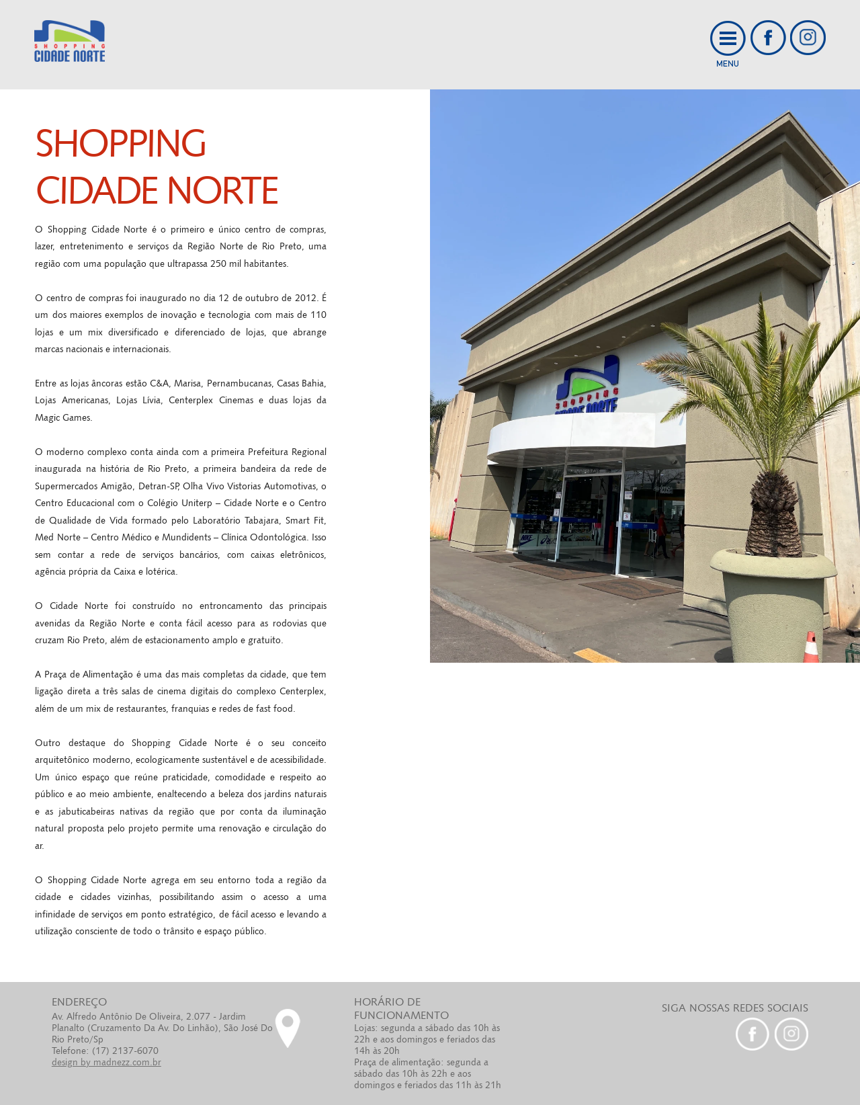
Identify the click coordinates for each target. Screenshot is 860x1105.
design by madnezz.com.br (106, 1061)
